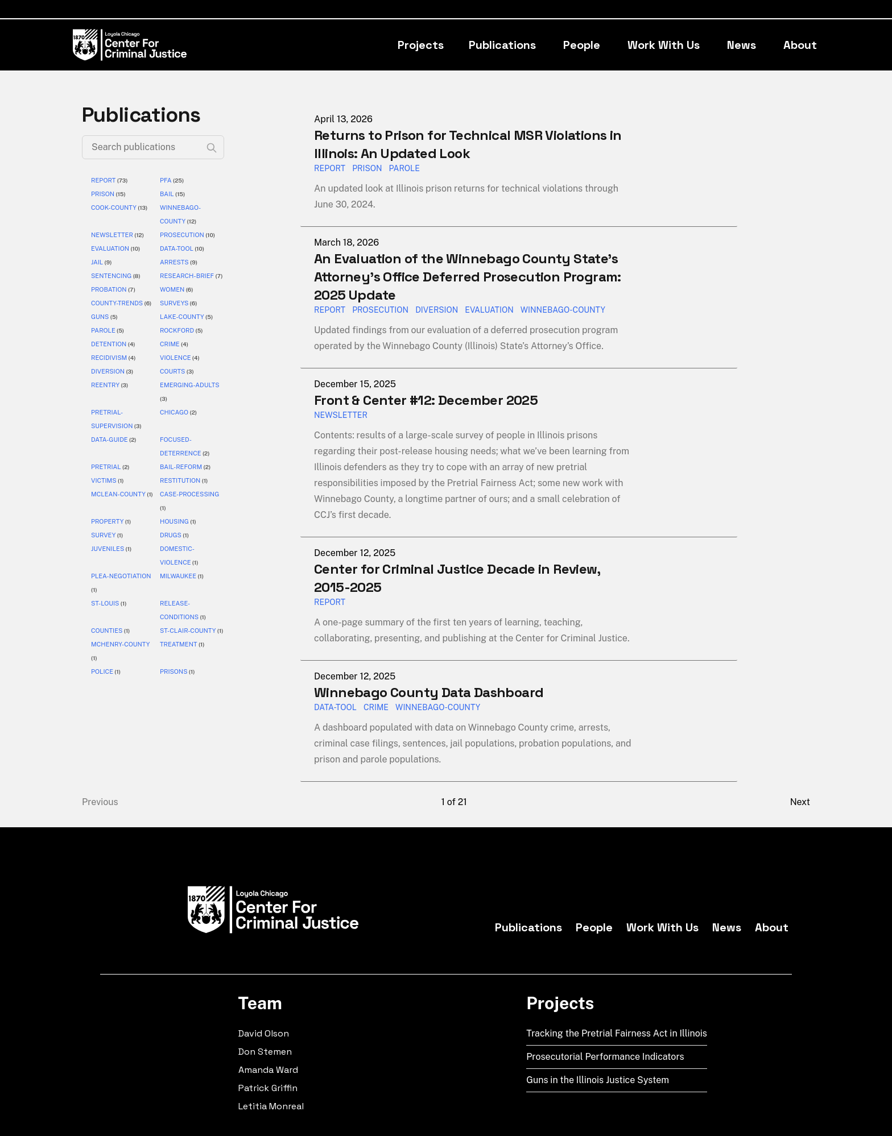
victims (104, 480)
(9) (107, 262)
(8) (135, 275)
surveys (174, 303)
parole (103, 330)
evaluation (110, 248)
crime (170, 344)
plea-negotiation (121, 576)
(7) (218, 275)
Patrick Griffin (268, 1088)
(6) (188, 289)
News (741, 45)
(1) (120, 480)
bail (167, 193)
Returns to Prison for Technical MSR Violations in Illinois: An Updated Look (468, 144)
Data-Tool (335, 707)
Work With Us (663, 45)
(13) (142, 207)
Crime (376, 707)
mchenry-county (120, 644)
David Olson (263, 1033)
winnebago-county (563, 309)
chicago (174, 412)
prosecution (182, 234)
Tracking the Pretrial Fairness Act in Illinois (616, 1033)
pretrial (106, 466)
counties (106, 630)
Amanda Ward (268, 1070)
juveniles (107, 548)
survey (103, 535)
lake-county (182, 316)
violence (175, 357)
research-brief (187, 275)
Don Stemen (265, 1052)
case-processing (189, 494)
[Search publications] (153, 147)
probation (109, 289)
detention (108, 344)
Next (800, 802)
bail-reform (181, 466)
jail (97, 262)
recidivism (109, 357)
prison (102, 193)
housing (174, 521)
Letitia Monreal (271, 1106)
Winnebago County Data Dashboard (428, 692)
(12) (190, 221)
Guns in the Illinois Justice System (597, 1080)
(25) (178, 180)
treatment (178, 644)
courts (172, 371)
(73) (121, 180)
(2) (192, 412)
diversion (108, 371)
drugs (170, 535)
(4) (130, 344)
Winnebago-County (437, 707)
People (581, 45)
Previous (100, 802)
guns (100, 316)
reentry (105, 385)
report (103, 180)
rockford (177, 330)
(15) (120, 193)
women (172, 289)
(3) (129, 371)
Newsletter (340, 415)
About (800, 45)
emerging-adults (190, 385)
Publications (502, 45)
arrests (174, 262)
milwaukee (178, 576)
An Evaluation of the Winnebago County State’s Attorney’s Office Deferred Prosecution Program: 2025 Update (467, 277)
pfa (166, 180)
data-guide (109, 439)
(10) (209, 234)
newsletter (112, 234)
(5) (113, 316)
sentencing (111, 275)
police (102, 671)
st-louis (105, 603)
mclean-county (118, 494)
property (107, 521)
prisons (174, 671)
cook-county (114, 207)
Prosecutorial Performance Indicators (605, 1056)
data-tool (176, 248)
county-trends (117, 303)
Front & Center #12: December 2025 (426, 400)
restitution (180, 480)
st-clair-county (188, 630)
